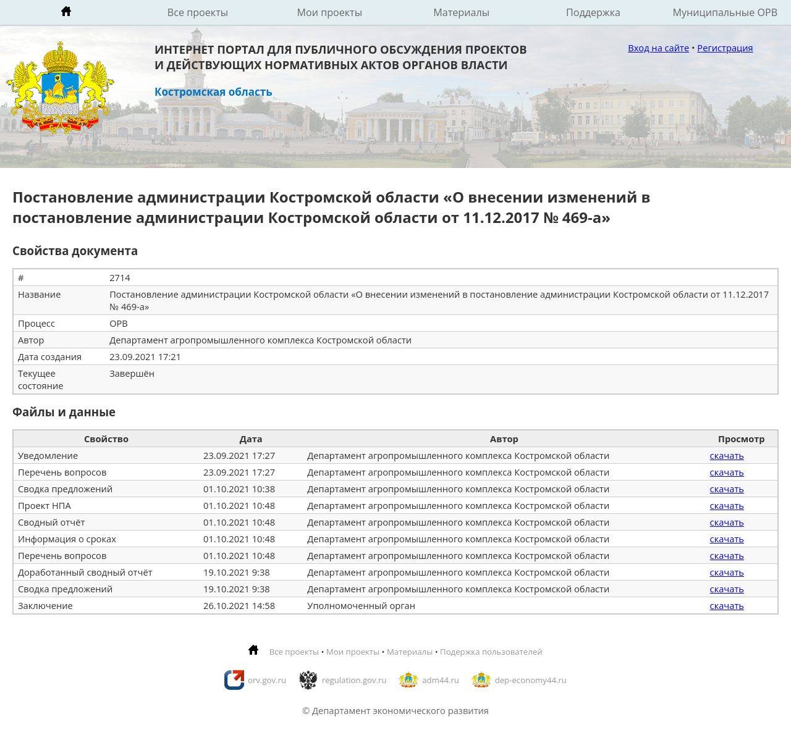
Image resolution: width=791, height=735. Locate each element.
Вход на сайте (658, 47)
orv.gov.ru (267, 680)
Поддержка (593, 12)
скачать (727, 455)
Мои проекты (330, 12)
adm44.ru (440, 680)
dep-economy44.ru (531, 680)
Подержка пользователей (491, 651)
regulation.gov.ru (354, 680)
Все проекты (197, 12)
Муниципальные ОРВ (725, 12)
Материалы (461, 12)
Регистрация (725, 47)
